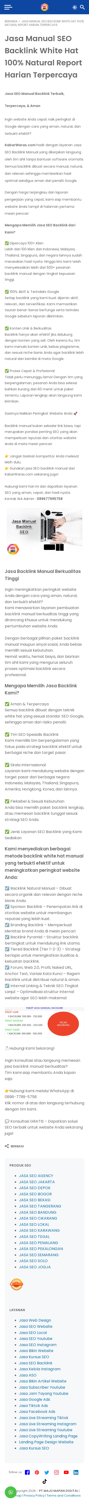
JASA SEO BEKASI (34, 1200)
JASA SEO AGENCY (36, 1175)
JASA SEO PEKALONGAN (41, 1248)
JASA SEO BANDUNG (37, 1212)
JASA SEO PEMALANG (38, 1243)
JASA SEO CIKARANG (38, 1218)
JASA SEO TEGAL (34, 1236)
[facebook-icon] (27, 1472)
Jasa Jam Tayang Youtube (43, 1393)
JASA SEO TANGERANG (40, 1206)
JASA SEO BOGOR (35, 1194)
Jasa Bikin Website (36, 1350)
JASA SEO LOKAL (34, 1224)
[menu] (8, 7)
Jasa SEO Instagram (37, 1345)
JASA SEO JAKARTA (37, 1182)
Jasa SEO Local (33, 1332)
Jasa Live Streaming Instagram (47, 1424)
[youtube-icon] (66, 1472)
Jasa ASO (28, 1375)
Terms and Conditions (64, 1495)
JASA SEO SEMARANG (39, 1255)
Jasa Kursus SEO (34, 1357)
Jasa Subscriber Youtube (42, 1387)
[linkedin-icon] (76, 1472)
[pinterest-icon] (37, 1472)
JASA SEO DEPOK (35, 1188)
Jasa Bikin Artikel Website (42, 1381)
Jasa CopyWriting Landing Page (48, 1436)
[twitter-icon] (46, 1472)
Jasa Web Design (35, 1320)
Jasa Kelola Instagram (40, 1369)
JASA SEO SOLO (33, 1261)
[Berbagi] (14, 1146)
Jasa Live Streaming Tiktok (43, 1418)
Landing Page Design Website (46, 1442)
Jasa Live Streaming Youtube (45, 1430)
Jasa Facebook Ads (37, 1411)
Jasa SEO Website (35, 1326)
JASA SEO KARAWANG (39, 1230)
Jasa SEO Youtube (35, 1338)
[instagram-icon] (56, 1472)
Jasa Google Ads (34, 1399)
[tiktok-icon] (44, 1481)
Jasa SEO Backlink (35, 1363)
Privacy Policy (34, 1495)
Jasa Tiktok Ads (33, 1405)
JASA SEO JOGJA (35, 1267)
